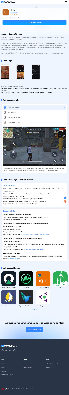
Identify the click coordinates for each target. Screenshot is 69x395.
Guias (3, 367)
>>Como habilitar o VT (13, 258)
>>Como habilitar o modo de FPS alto (34, 249)
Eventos (3, 371)
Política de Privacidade (52, 364)
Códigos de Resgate (7, 374)
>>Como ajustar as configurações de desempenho (35, 234)
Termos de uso (50, 367)
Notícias (3, 364)
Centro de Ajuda (27, 367)
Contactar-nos (27, 364)
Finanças (14, 12)
